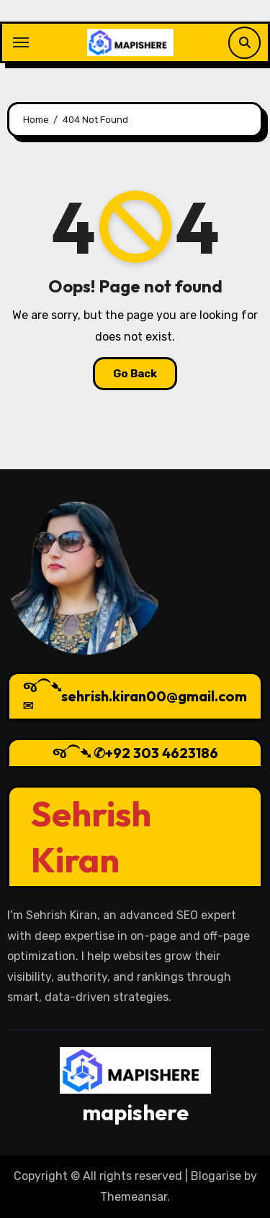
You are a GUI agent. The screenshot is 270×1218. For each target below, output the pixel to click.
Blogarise (216, 1176)
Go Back (135, 373)
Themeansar (133, 1197)
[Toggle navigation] (20, 42)
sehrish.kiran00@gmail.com (154, 696)
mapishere (135, 1112)
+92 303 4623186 (161, 753)
